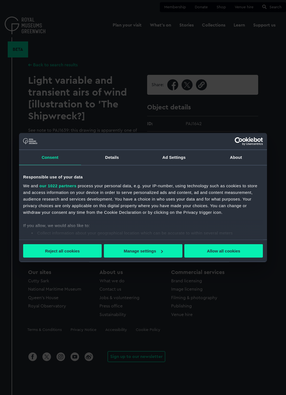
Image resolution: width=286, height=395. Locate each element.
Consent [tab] (50, 157)
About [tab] (236, 157)
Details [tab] (112, 157)
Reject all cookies (62, 251)
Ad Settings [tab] (173, 157)
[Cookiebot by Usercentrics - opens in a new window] (239, 141)
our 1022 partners (57, 185)
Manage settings (143, 251)
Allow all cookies (223, 251)
